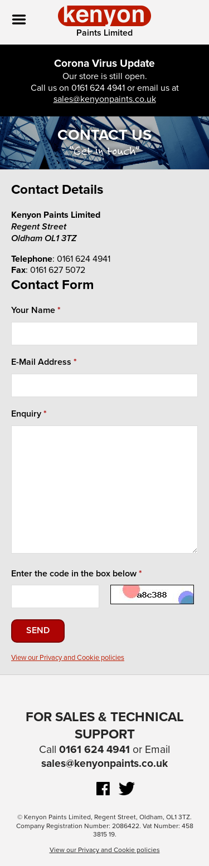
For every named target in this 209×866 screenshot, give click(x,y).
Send (38, 630)
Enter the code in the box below (74, 573)
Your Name (33, 310)
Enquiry (26, 413)
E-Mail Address (41, 362)
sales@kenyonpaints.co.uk (105, 99)
